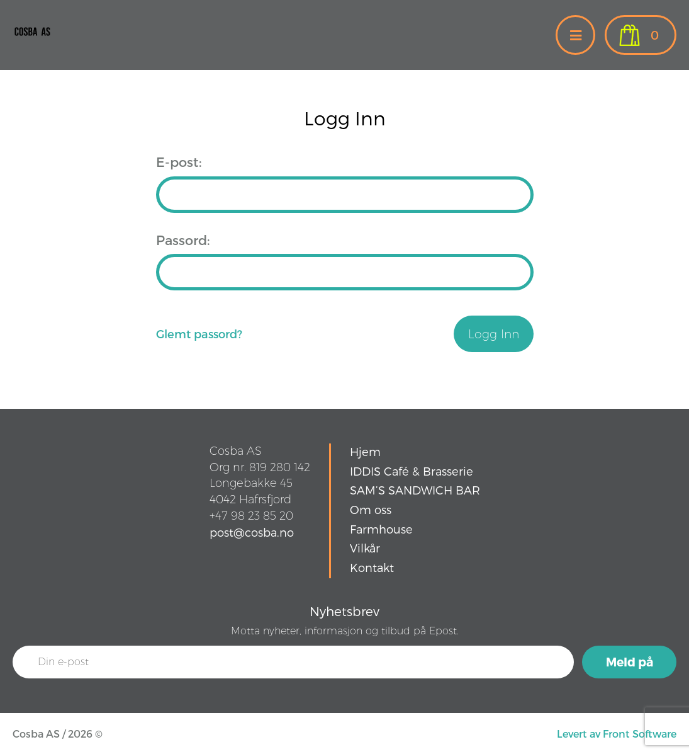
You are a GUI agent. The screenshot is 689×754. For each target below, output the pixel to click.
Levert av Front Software (616, 734)
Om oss (370, 509)
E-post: (178, 161)
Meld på (629, 661)
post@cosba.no (252, 532)
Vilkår (365, 547)
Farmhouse (381, 528)
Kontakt (372, 567)
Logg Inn (493, 334)
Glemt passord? (199, 333)
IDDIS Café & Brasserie (411, 470)
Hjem (365, 451)
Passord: (183, 240)
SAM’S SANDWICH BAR (415, 489)
